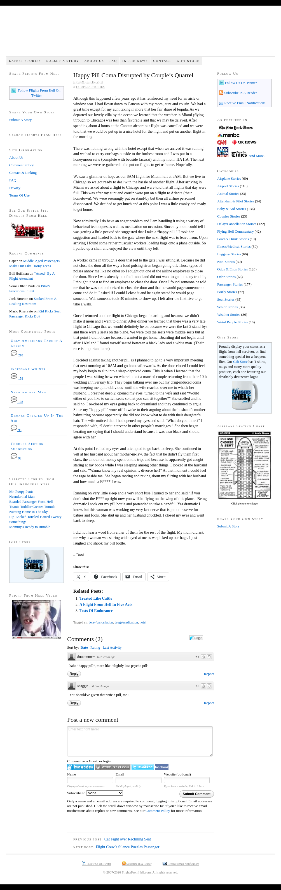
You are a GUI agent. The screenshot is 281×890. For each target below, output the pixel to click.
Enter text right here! (140, 741)
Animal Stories (228, 193)
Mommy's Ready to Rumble (29, 527)
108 (17, 402)
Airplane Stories (229, 178)
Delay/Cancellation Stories (236, 224)
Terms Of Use (19, 195)
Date (84, 647)
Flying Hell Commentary (235, 231)
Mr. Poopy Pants (21, 491)
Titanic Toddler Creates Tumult (32, 506)
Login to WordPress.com (112, 767)
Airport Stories (228, 186)
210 (17, 355)
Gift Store (188, 60)
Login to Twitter (143, 767)
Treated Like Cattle (95, 598)
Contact (162, 60)
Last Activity (112, 647)
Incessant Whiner (28, 369)
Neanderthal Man (28, 392)
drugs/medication (126, 622)
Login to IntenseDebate (80, 767)
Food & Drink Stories (233, 239)
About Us (94, 60)
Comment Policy (158, 811)
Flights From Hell (140, 34)
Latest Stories (25, 60)
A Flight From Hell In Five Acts (105, 604)
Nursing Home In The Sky (28, 512)
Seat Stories (226, 299)
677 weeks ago (106, 656)
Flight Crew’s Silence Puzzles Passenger (127, 847)
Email (120, 774)
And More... (258, 156)
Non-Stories (226, 262)
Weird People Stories (232, 322)
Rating (95, 647)
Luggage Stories (229, 254)
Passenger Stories (230, 284)
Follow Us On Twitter (240, 83)
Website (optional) (177, 774)
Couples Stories (90, 86)
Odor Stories (226, 277)
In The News (135, 60)
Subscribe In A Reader (240, 93)
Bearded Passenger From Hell (31, 501)
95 (16, 430)
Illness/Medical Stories (234, 246)
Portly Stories (227, 292)
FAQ (113, 60)
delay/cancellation (100, 622)
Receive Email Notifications (244, 103)
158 (17, 378)
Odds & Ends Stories (232, 269)
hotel (143, 622)
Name (71, 774)
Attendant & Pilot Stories (235, 201)
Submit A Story (62, 60)
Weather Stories (228, 314)
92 (16, 458)
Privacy (14, 188)
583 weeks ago (100, 686)
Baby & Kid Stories (231, 209)
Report (209, 674)
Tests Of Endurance (96, 611)
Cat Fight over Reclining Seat (127, 839)
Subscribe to (95, 793)
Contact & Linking (23, 172)
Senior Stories (227, 307)
